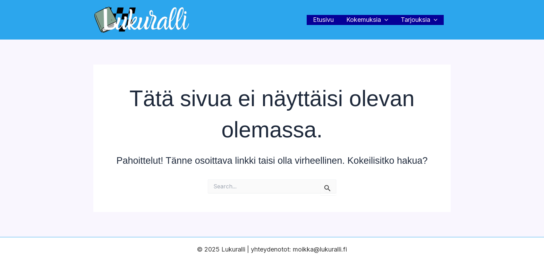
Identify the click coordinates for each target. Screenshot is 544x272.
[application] (384, 20)
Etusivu (323, 19)
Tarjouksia (419, 20)
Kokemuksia (367, 20)
